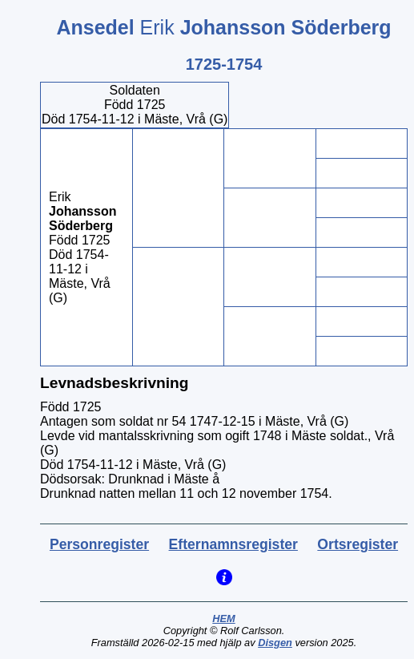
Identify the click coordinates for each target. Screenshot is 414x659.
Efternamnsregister (233, 544)
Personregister (99, 544)
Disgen (275, 643)
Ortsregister (357, 544)
